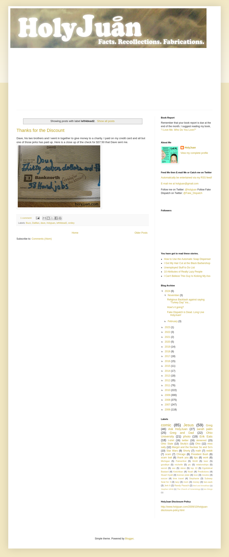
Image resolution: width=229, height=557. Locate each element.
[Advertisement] (114, 79)
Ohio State (167, 443)
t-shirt (171, 440)
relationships (202, 464)
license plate (183, 475)
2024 (168, 291)
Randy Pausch (182, 485)
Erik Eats (205, 436)
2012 (168, 380)
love (196, 475)
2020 (168, 341)
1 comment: (26, 218)
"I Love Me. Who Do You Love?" (178, 129)
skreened (201, 440)
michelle (179, 464)
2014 (168, 370)
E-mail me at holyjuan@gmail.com (179, 183)
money (196, 482)
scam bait (166, 457)
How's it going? (175, 307)
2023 (168, 327)
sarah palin (204, 429)
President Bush (199, 454)
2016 (168, 361)
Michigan (165, 461)
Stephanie (194, 478)
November (174, 295)
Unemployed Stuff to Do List (179, 267)
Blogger (129, 538)
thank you (183, 457)
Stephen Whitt (167, 489)
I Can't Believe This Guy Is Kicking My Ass (187, 276)
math (198, 450)
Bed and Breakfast (201, 485)
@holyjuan (191, 189)
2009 (168, 395)
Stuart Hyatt (167, 475)
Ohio (198, 443)
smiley (71, 223)
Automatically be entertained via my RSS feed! (186, 177)
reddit (209, 450)
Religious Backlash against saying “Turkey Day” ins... (185, 301)
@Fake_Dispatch (192, 193)
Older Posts (141, 232)
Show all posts (105, 121)
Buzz (28, 223)
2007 (168, 404)
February (173, 321)
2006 (168, 409)
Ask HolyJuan (178, 429)
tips (196, 457)
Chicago (180, 454)
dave (43, 223)
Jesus (188, 425)
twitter (185, 440)
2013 (168, 375)
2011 (168, 385)
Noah (190, 471)
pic (189, 464)
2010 (168, 390)
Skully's (184, 443)
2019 (168, 346)
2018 (168, 351)
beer (206, 461)
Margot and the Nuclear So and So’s (192, 447)
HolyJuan (190, 147)
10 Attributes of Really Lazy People (183, 271)
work (205, 457)
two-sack (208, 482)
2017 (168, 356)
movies (205, 475)
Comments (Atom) (42, 238)
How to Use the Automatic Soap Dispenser (187, 259)
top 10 (194, 468)
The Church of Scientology (188, 489)
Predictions (203, 471)
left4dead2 (62, 223)
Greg (209, 425)
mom (185, 482)
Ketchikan (178, 471)
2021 (168, 337)
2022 (168, 332)
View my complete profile (194, 153)
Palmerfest (181, 461)
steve (183, 468)
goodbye (165, 464)
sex (173, 468)
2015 (168, 366)
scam (168, 454)
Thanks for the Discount (40, 130)
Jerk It (167, 485)
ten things (208, 489)
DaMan (35, 223)
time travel (178, 478)
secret (164, 468)
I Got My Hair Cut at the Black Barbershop (187, 263)
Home (75, 232)
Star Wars (172, 450)
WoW (195, 461)
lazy (177, 482)
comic (166, 425)
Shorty (186, 450)
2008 (168, 399)
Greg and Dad (182, 432)
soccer (164, 478)
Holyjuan (51, 223)
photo (186, 436)
